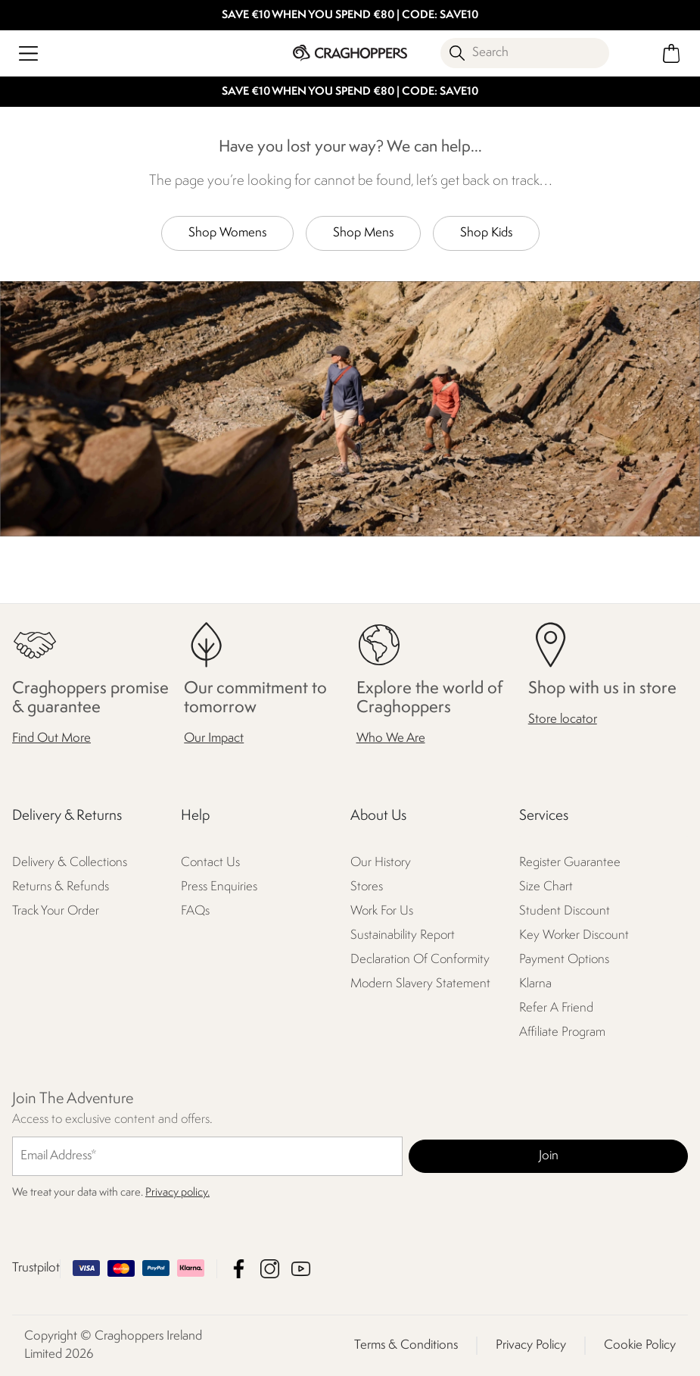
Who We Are (390, 739)
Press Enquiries (219, 887)
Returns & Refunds (60, 887)
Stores (366, 887)
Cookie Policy (640, 1345)
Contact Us (210, 863)
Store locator (562, 719)
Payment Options (564, 960)
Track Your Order (55, 911)
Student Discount (564, 911)
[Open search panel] (524, 53)
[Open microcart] (671, 53)
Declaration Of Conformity (420, 960)
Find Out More (51, 739)
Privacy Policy (531, 1345)
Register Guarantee (570, 863)
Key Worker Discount (574, 936)
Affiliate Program (562, 1032)
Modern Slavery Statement (420, 984)
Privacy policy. (177, 1193)
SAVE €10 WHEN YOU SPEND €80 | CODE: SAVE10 (350, 15)
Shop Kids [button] (486, 233)
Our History (380, 863)
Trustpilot (36, 1268)
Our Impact (214, 739)
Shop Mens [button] (363, 233)
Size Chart (546, 887)
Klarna (535, 984)
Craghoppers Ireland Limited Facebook (238, 1268)
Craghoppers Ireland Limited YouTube (300, 1268)
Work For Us (381, 911)
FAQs (195, 911)
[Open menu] (28, 53)
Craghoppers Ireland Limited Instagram (269, 1268)
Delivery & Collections (69, 863)
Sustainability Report (402, 936)
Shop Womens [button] (227, 233)
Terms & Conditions (406, 1345)
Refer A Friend (556, 1008)
